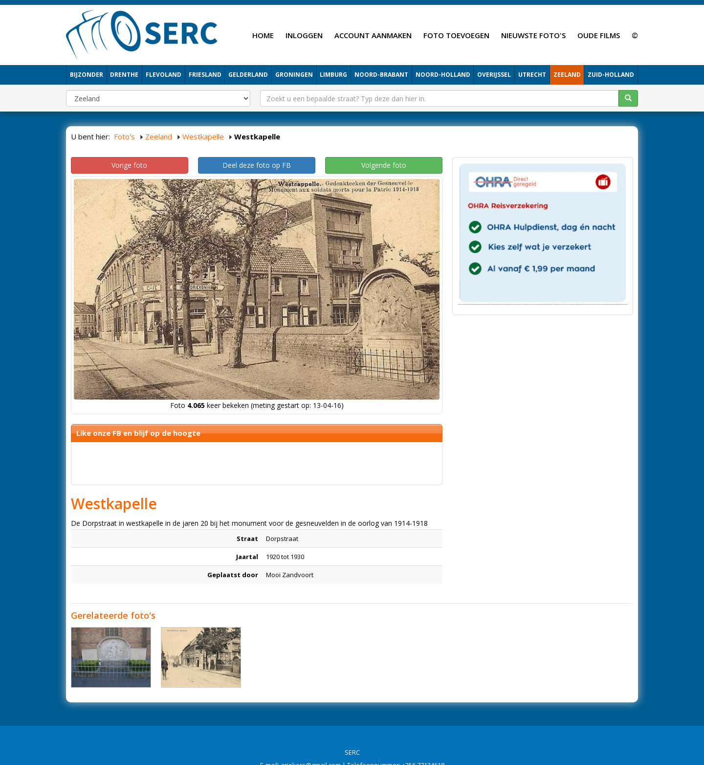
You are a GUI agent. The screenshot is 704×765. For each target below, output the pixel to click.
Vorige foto (129, 165)
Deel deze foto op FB (256, 165)
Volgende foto (383, 165)
